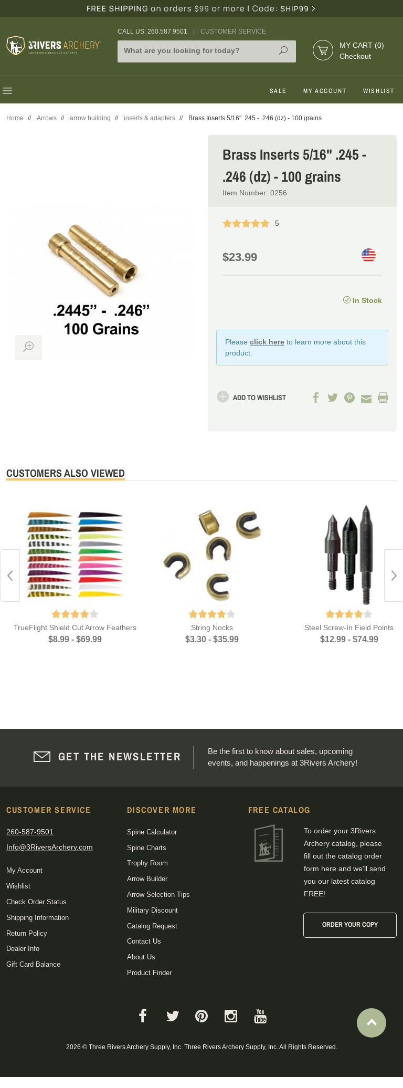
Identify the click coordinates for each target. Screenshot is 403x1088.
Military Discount (152, 910)
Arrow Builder (147, 879)
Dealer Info (22, 949)
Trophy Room (147, 863)
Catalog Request (152, 926)
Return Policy (26, 933)
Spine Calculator (152, 832)
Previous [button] (10, 575)
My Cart (362, 45)
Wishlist (379, 91)
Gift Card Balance (33, 964)
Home (15, 118)
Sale (278, 91)
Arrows (47, 118)
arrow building (90, 118)
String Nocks (212, 627)
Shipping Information (37, 918)
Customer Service (233, 31)
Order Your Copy (350, 924)
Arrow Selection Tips (158, 894)
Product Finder (149, 973)
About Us (141, 957)
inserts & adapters (149, 118)
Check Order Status (36, 902)
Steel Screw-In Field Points (349, 627)
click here (267, 342)
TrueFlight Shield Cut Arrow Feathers (75, 627)
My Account (324, 91)
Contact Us (144, 941)
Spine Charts (146, 848)
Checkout (355, 56)
